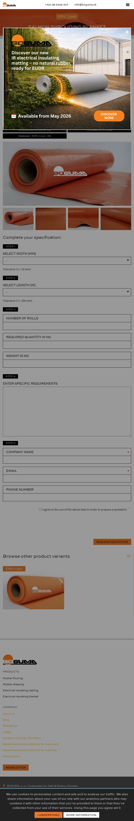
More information (81, 815)
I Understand (48, 815)
